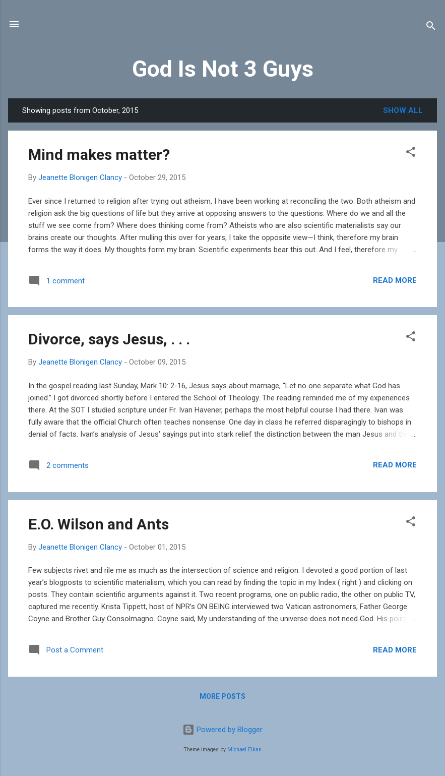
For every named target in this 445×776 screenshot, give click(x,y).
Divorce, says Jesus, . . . (109, 339)
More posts (222, 696)
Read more (395, 280)
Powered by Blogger (222, 729)
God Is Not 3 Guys (222, 68)
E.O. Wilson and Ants (98, 524)
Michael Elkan (244, 749)
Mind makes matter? (99, 154)
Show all (403, 110)
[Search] (431, 27)
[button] (411, 153)
